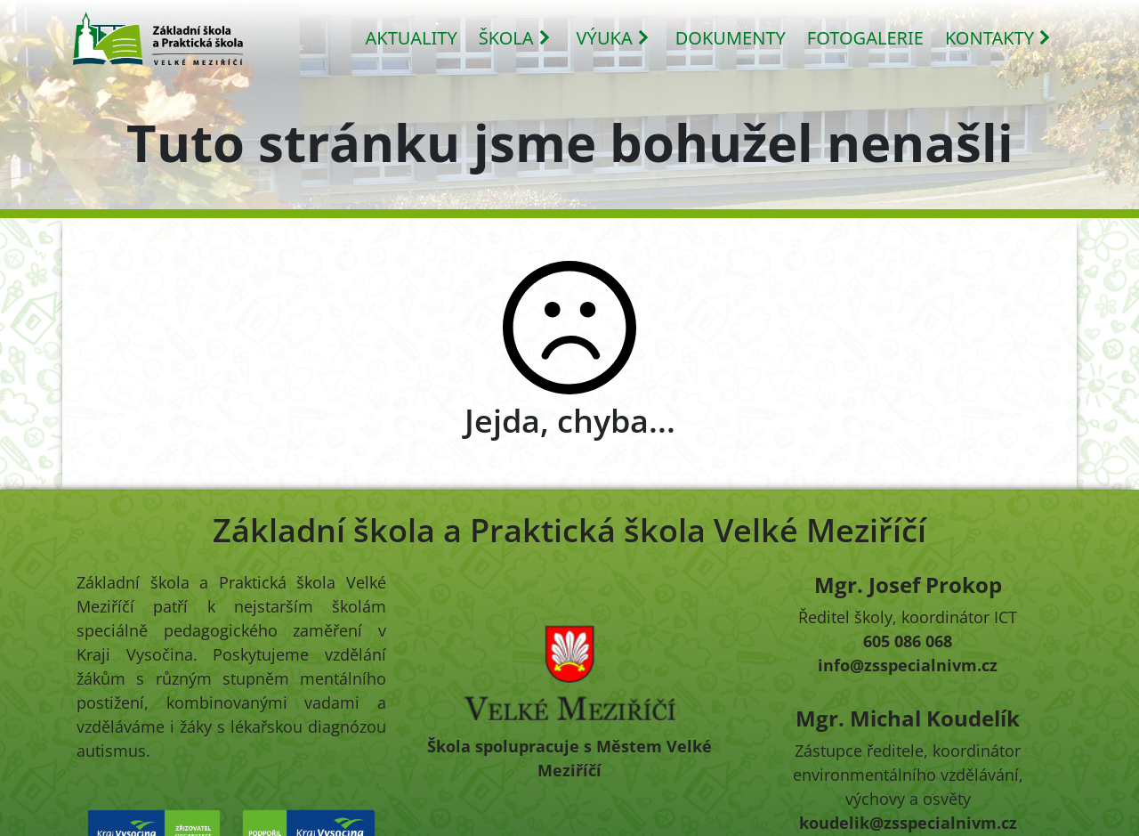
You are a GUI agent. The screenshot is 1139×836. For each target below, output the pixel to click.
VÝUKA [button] (613, 38)
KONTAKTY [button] (998, 38)
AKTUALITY (411, 38)
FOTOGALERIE (865, 38)
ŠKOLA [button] (515, 38)
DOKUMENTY (730, 38)
